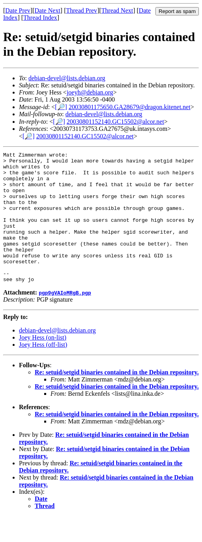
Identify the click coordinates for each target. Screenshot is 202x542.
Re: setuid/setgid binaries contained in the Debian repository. (117, 398)
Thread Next (117, 10)
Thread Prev (81, 10)
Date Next (47, 10)
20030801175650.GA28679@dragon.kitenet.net (130, 107)
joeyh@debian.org (90, 92)
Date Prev (17, 10)
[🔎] (61, 107)
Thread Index (40, 17)
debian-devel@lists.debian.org (66, 78)
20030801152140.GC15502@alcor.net (115, 121)
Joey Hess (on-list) (42, 363)
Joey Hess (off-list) (43, 370)
